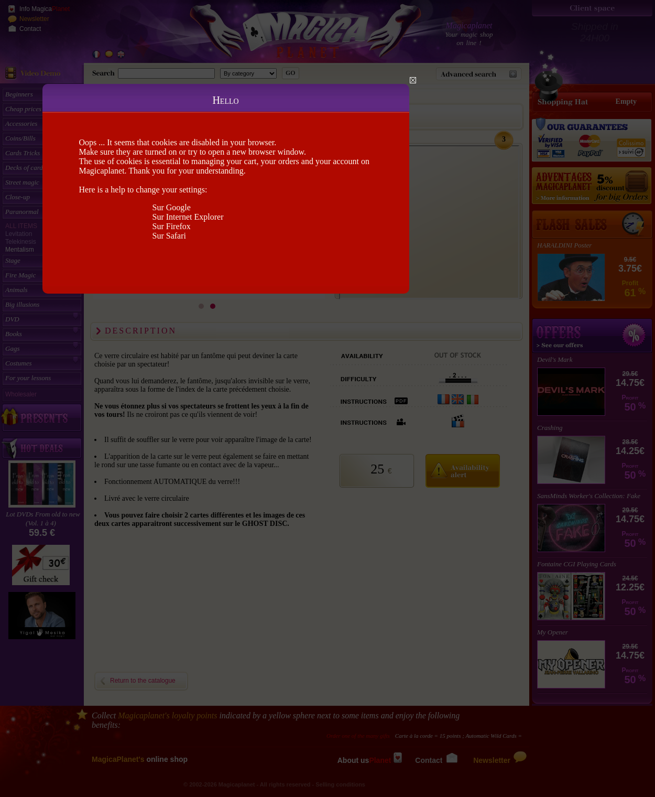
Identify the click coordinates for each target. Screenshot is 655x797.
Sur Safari (169, 235)
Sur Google (171, 207)
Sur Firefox (171, 226)
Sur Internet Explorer (188, 216)
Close (413, 80)
